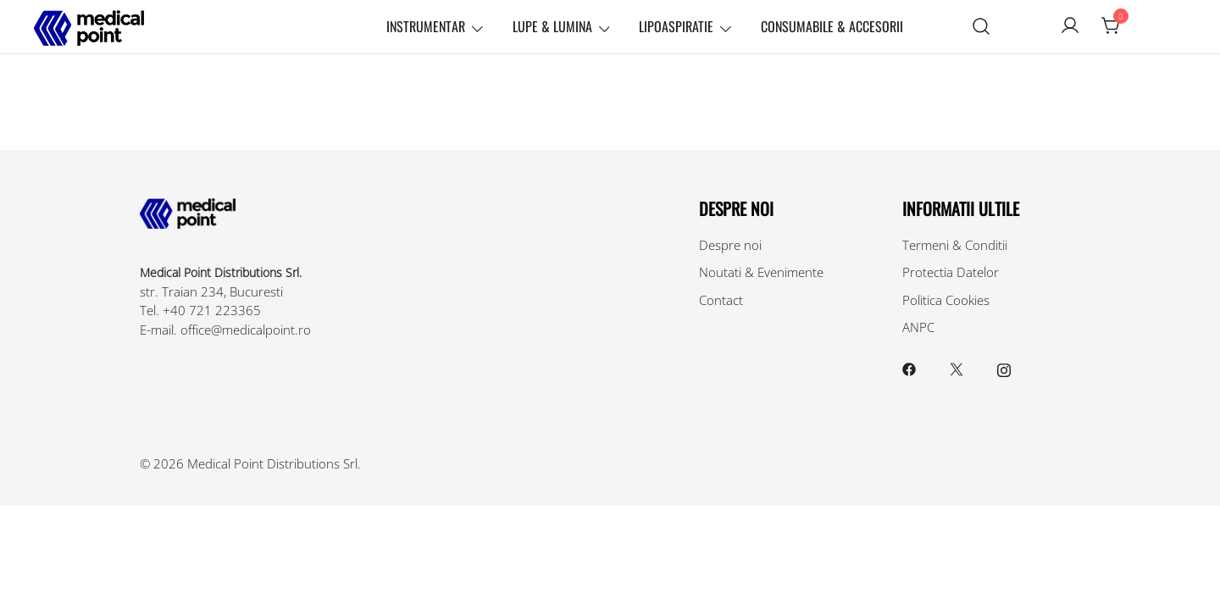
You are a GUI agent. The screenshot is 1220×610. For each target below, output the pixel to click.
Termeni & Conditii (954, 244)
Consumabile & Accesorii (832, 26)
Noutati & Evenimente (761, 271)
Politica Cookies (946, 299)
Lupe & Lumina (552, 26)
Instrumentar (425, 26)
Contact (721, 299)
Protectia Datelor (950, 271)
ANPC (918, 327)
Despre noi (730, 244)
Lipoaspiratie (676, 26)
